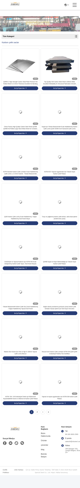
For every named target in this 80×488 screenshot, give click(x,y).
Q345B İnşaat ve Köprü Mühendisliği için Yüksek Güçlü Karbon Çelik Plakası (59, 271)
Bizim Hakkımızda (45, 447)
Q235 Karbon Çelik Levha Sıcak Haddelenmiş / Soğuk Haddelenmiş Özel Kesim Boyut (20, 224)
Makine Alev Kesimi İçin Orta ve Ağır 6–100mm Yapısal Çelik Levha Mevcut (20, 364)
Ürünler (44, 453)
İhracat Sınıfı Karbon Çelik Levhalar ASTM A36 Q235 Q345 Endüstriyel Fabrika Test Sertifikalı (59, 364)
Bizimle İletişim (44, 468)
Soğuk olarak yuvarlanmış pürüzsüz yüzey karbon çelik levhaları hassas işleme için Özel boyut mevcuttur (59, 317)
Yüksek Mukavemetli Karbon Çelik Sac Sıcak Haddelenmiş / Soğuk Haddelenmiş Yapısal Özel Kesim (20, 317)
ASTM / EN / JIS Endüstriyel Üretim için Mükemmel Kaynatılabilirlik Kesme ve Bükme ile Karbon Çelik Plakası (20, 410)
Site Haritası (19, 483)
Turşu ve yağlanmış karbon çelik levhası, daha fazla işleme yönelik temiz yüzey (59, 224)
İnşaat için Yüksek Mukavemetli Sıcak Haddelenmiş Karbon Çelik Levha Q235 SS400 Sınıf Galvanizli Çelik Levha (59, 131)
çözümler (44, 458)
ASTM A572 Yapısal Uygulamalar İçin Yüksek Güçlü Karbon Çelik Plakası (59, 177)
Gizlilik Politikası (6, 484)
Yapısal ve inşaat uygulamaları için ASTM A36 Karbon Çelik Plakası (59, 410)
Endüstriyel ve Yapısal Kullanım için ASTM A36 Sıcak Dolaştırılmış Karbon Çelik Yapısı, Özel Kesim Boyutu (20, 271)
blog (42, 462)
